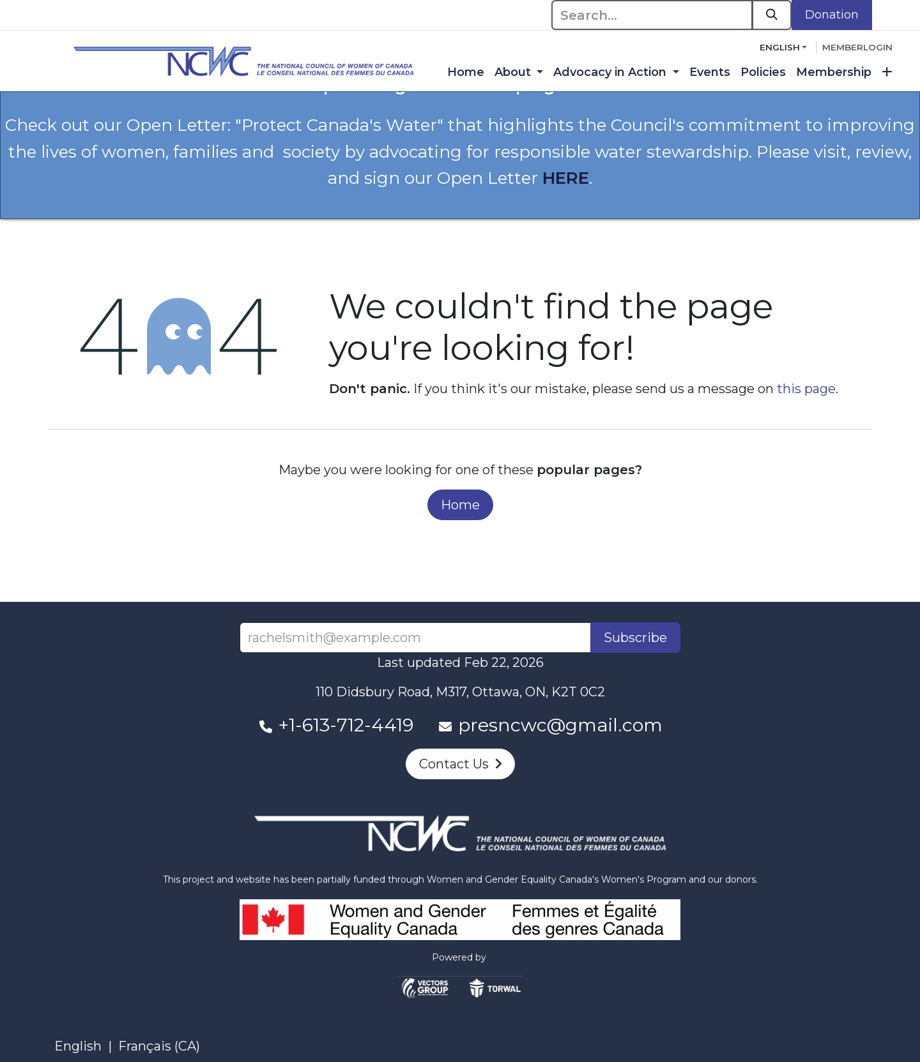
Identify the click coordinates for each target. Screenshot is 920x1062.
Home (460, 504)
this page (806, 388)
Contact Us (460, 764)
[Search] (772, 15)
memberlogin (857, 47)
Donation (832, 15)
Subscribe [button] (635, 637)
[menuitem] (465, 72)
